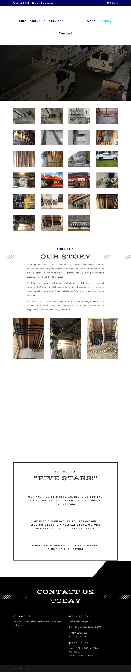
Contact (65, 32)
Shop (90, 20)
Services (57, 20)
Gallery (104, 20)
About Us (39, 20)
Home (22, 20)
